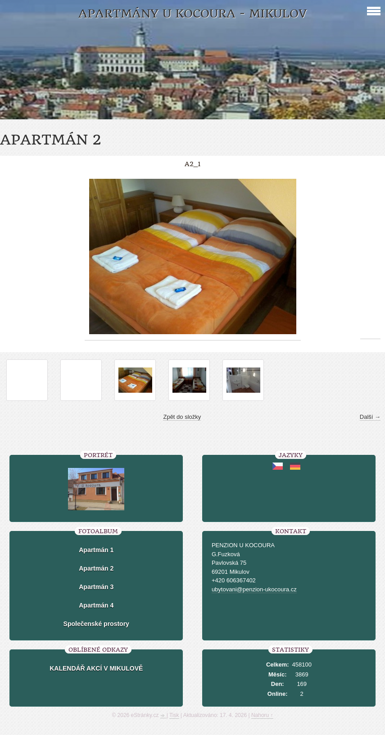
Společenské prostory (96, 623)
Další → (370, 416)
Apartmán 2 (96, 568)
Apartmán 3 (96, 586)
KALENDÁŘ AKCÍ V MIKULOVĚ (96, 668)
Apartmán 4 (96, 605)
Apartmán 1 (96, 550)
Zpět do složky (182, 416)
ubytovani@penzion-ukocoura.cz (254, 589)
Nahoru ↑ (262, 715)
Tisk (174, 715)
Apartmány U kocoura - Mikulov (192, 14)
